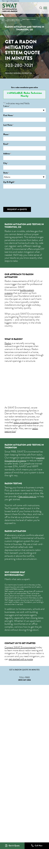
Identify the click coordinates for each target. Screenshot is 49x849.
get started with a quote (21, 659)
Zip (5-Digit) (9, 182)
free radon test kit (27, 496)
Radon (8, 343)
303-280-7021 (19, 65)
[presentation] (23, 196)
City (5, 163)
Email (6, 144)
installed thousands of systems (24, 459)
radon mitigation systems (26, 422)
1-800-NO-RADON (9, 11)
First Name (8, 115)
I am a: (6, 106)
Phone (6, 134)
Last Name (8, 125)
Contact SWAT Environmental (20, 647)
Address (7, 154)
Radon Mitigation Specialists (13, 19)
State (6, 173)
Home (3, 19)
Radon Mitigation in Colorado (29, 19)
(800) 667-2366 (24, 680)
